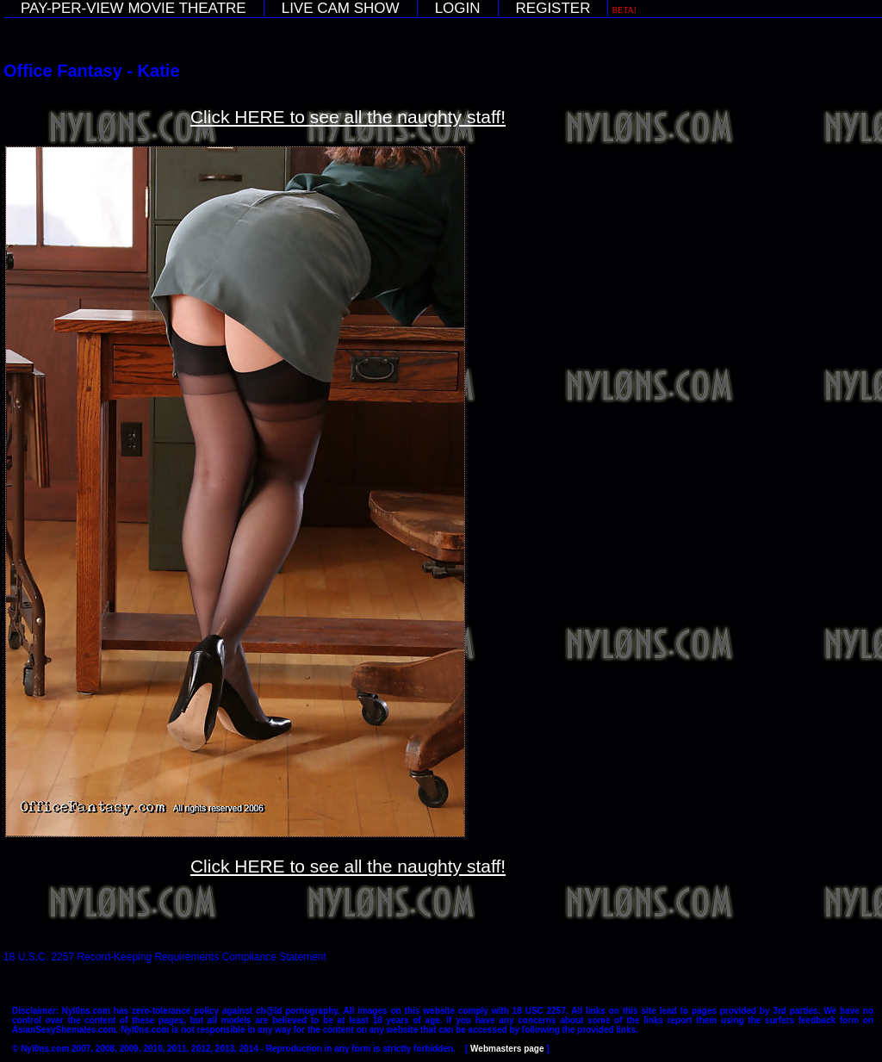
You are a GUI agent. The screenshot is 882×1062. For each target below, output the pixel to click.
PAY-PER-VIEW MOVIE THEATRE (133, 8)
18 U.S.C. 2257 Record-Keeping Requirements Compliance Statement (164, 957)
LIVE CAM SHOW (341, 8)
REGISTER (553, 8)
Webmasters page (506, 1048)
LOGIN (458, 8)
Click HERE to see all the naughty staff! (348, 117)
